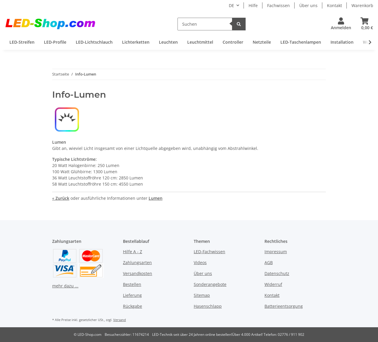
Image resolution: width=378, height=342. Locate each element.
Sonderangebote (210, 284)
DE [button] (231, 5)
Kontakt (334, 5)
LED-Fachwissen (209, 251)
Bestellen (132, 284)
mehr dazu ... (65, 286)
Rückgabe (132, 306)
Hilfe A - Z (132, 251)
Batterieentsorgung (283, 306)
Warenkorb (362, 5)
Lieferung (132, 295)
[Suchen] (205, 24)
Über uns (308, 5)
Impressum (275, 251)
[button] (341, 24)
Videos (200, 262)
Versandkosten (137, 273)
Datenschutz (276, 273)
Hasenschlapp (208, 306)
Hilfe (253, 5)
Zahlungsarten (137, 262)
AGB (268, 262)
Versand (119, 320)
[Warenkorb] (364, 24)
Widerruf (273, 284)
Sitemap (202, 295)
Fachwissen (278, 5)
